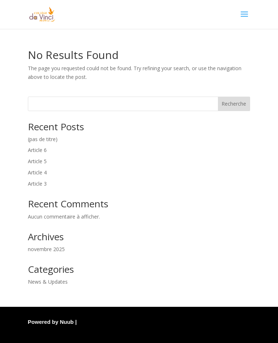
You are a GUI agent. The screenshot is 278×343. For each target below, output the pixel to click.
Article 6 (37, 150)
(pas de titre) (43, 139)
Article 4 (37, 172)
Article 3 (37, 183)
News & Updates (48, 281)
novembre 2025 (46, 249)
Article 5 (37, 161)
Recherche (234, 103)
